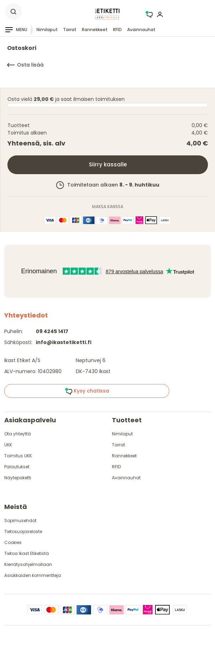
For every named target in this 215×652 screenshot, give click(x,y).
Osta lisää (25, 64)
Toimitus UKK (18, 456)
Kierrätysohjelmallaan (28, 564)
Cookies (13, 542)
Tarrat (70, 30)
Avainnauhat (141, 30)
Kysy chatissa (87, 391)
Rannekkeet (95, 30)
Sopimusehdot (20, 520)
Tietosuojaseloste (23, 531)
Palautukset (16, 467)
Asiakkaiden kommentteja (32, 575)
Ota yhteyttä (17, 434)
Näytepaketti (17, 478)
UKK (8, 445)
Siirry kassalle (108, 164)
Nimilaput (47, 30)
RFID (117, 30)
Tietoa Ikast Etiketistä (26, 553)
